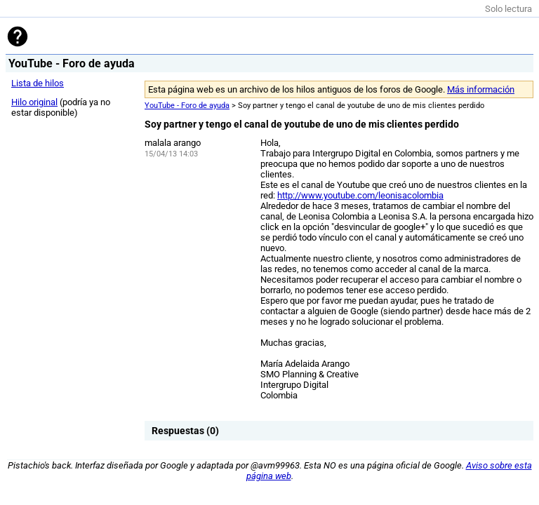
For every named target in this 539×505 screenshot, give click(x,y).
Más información (480, 89)
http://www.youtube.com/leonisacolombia (360, 195)
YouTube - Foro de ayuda (187, 105)
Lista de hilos (37, 83)
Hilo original (34, 102)
